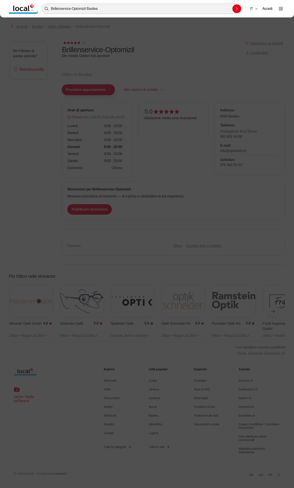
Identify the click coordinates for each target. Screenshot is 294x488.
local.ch (22, 26)
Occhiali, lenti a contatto (203, 246)
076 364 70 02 (231, 165)
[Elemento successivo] (273, 311)
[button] (254, 8)
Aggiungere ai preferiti (266, 43)
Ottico (178, 246)
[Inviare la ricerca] (236, 8)
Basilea (37, 26)
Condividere (257, 53)
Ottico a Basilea (59, 26)
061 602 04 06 (231, 136)
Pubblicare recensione (89, 209)
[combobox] (142, 8)
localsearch (59, 473)
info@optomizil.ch (233, 151)
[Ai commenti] (74, 43)
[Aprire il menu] (281, 8)
